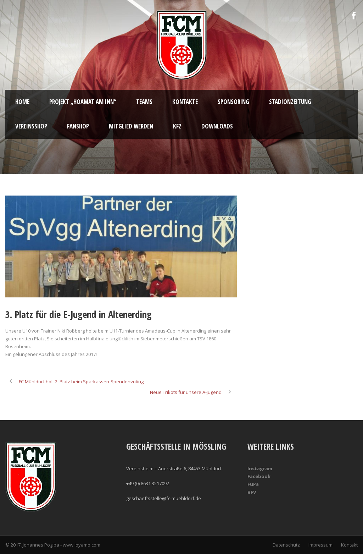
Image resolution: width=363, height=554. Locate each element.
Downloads (217, 126)
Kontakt (349, 545)
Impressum (320, 545)
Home (22, 102)
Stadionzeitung (290, 102)
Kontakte (185, 102)
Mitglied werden (131, 126)
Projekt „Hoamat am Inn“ (82, 102)
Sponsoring (233, 102)
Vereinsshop (31, 126)
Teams (144, 102)
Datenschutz (286, 545)
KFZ (177, 126)
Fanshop (78, 126)
